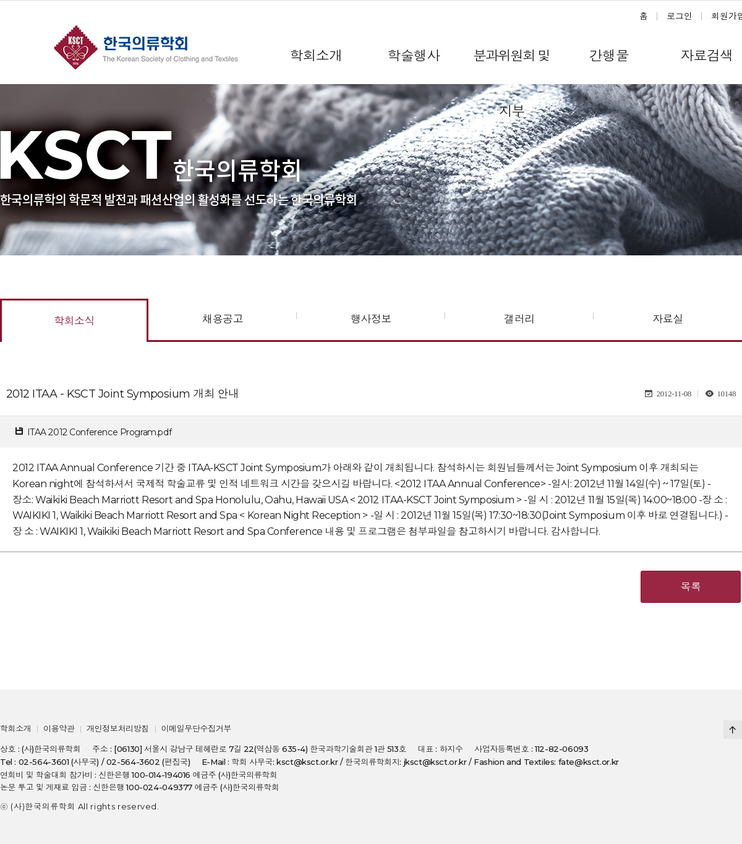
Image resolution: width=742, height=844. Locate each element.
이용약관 (58, 728)
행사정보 (371, 319)
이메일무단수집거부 (196, 728)
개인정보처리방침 (118, 728)
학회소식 (74, 321)
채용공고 (222, 319)
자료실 (667, 319)
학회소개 (315, 56)
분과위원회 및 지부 (511, 66)
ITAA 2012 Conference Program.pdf (99, 432)
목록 (691, 587)
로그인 (680, 16)
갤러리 (519, 319)
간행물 (609, 56)
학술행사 (413, 56)
